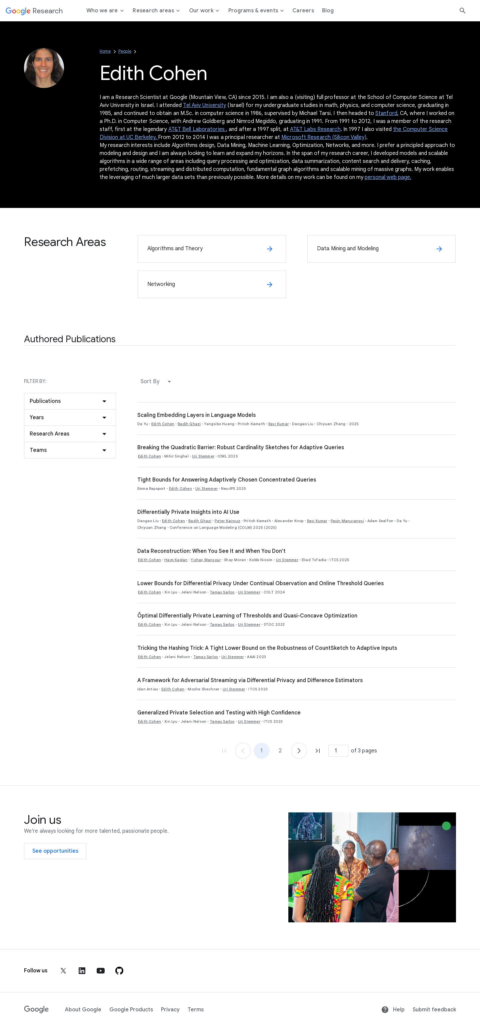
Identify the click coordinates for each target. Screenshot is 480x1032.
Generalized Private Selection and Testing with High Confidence (219, 712)
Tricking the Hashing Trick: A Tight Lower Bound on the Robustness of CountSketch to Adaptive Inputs (267, 648)
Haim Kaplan (175, 559)
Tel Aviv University (204, 105)
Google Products (131, 1009)
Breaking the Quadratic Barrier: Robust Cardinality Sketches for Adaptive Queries (240, 447)
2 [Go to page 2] (280, 750)
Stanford (386, 113)
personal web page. (388, 177)
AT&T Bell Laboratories (197, 129)
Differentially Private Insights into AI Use (188, 512)
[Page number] (338, 751)
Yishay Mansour (206, 559)
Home (105, 51)
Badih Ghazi (189, 424)
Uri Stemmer (203, 456)
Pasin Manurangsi (347, 520)
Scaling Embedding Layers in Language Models (196, 415)
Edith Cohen (162, 424)
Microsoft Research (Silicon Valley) (323, 137)
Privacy (170, 1009)
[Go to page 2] (299, 751)
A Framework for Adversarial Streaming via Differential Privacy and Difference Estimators (250, 680)
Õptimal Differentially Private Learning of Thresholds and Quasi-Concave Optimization (247, 615)
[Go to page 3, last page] (318, 751)
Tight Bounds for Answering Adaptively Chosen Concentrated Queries (226, 480)
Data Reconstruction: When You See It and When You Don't (211, 551)
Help (393, 1010)
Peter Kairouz (227, 520)
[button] (157, 381)
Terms (196, 1009)
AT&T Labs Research (315, 129)
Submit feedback (434, 1009)
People (124, 51)
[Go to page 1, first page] (224, 751)
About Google (83, 1009)
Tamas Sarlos (222, 592)
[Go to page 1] (243, 751)
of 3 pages (364, 750)
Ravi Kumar (278, 424)
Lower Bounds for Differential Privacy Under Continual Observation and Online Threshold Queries (260, 583)
